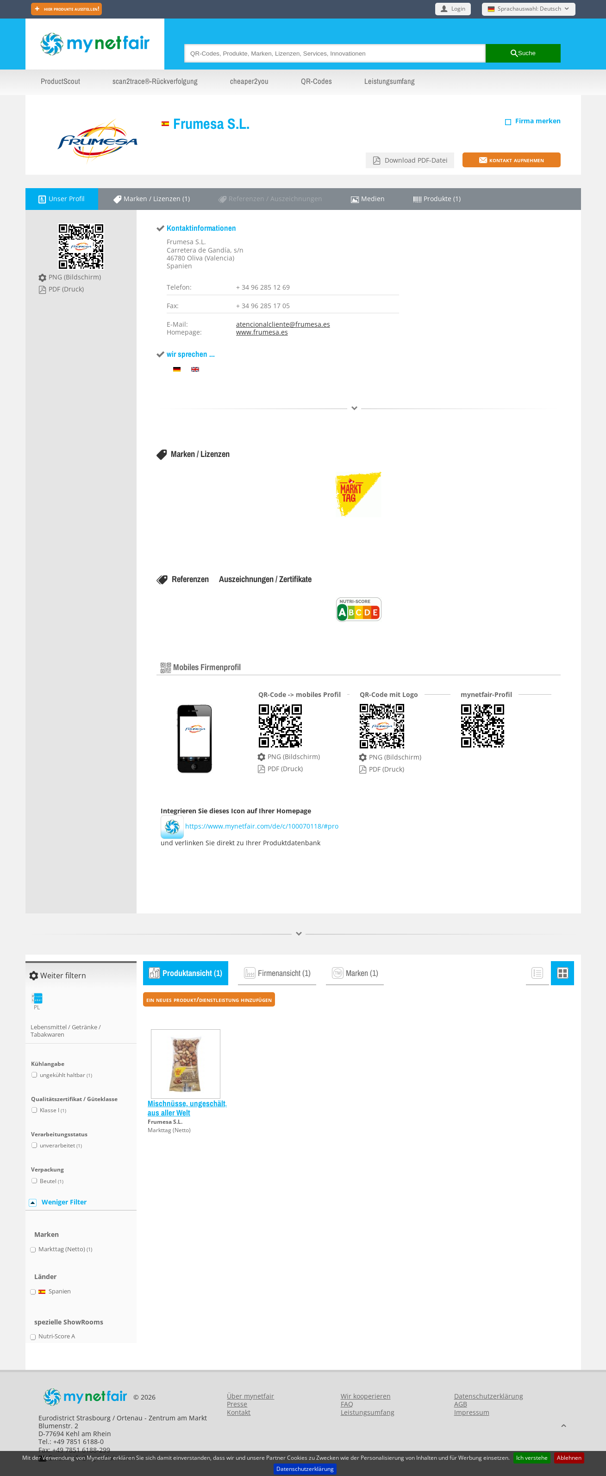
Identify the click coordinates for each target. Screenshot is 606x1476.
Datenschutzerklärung (305, 1469)
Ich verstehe (532, 1458)
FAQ (347, 1404)
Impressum (471, 1412)
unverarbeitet (61, 1145)
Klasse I (53, 1110)
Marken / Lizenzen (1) (157, 198)
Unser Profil (67, 198)
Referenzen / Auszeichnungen (275, 198)
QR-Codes (316, 81)
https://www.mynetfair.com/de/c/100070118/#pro (249, 826)
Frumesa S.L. (211, 123)
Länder (45, 1276)
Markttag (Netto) (169, 1130)
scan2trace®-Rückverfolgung (155, 81)
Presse (237, 1404)
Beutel (51, 1181)
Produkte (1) (442, 198)
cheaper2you (249, 81)
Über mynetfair (250, 1396)
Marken (46, 1234)
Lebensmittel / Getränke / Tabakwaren (66, 1031)
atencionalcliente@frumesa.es (283, 324)
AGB (460, 1404)
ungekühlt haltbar (66, 1075)
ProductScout (60, 81)
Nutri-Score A (56, 1336)
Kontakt (238, 1412)
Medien (373, 198)
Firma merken (538, 120)
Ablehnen (569, 1458)
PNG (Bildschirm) (75, 276)
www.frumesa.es (262, 332)
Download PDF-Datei (415, 160)
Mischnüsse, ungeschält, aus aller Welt (187, 1108)
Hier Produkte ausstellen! (71, 9)
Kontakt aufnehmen (516, 159)
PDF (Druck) (66, 289)
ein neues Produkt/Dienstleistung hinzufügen (209, 999)
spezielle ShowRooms (68, 1322)
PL (37, 1002)
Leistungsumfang (389, 81)
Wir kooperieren (366, 1396)
